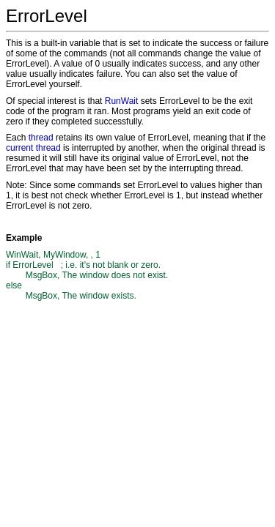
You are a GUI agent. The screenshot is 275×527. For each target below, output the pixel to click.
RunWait (122, 101)
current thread (33, 148)
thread (41, 137)
